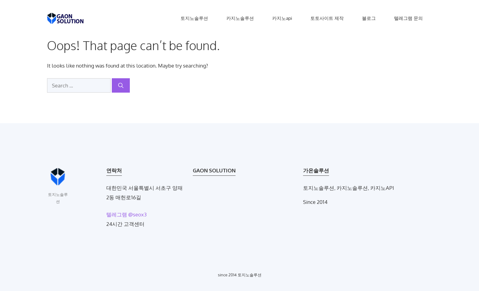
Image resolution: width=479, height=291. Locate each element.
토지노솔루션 (194, 18)
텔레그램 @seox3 (126, 214)
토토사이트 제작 (327, 18)
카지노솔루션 (240, 18)
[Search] (121, 85)
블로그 (369, 18)
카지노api (282, 18)
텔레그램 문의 (408, 18)
